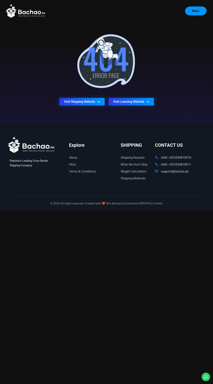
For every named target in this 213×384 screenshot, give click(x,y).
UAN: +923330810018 (176, 157)
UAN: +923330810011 (176, 164)
